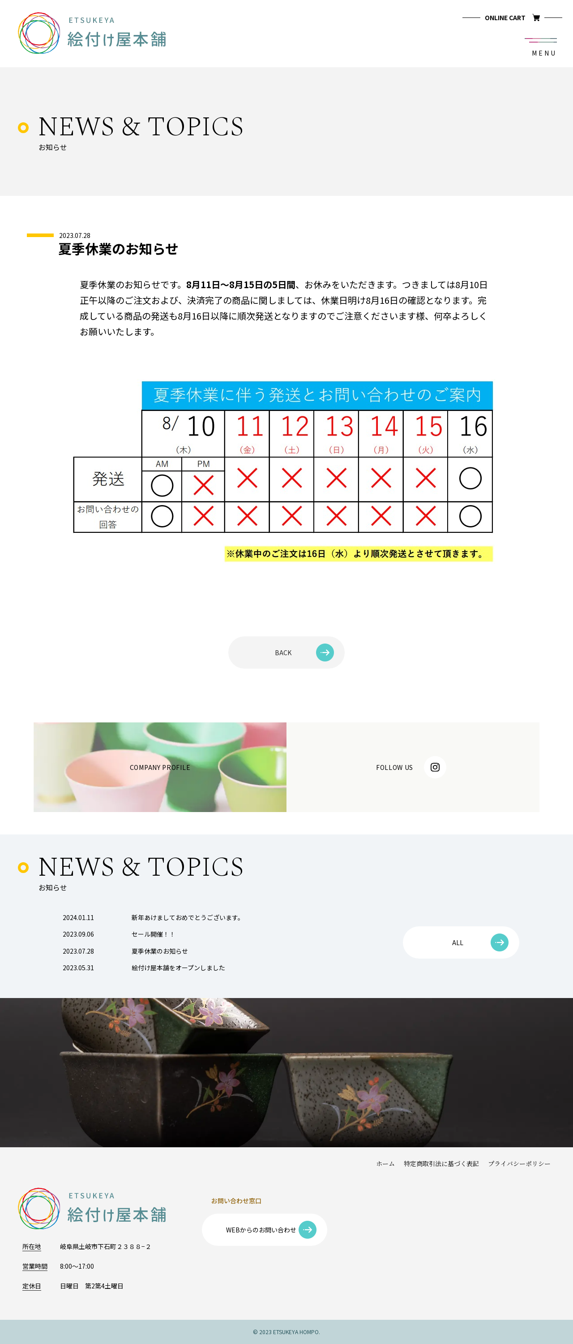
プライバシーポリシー (519, 1164)
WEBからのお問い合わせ (271, 1230)
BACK (304, 652)
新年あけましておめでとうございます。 (153, 917)
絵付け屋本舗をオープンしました (144, 967)
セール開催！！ (119, 933)
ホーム (385, 1164)
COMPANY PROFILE (160, 767)
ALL (480, 942)
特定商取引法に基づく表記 (441, 1164)
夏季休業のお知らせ (125, 950)
